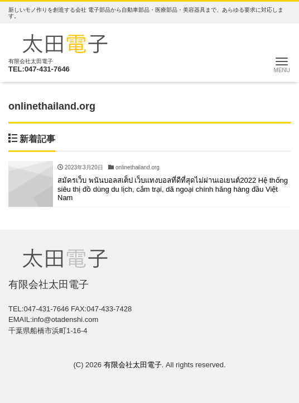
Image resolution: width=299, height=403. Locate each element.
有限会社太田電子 (133, 365)
